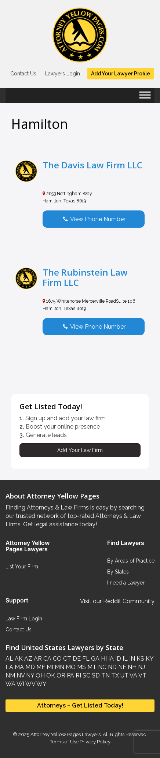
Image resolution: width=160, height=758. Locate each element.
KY (148, 658)
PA (69, 675)
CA (46, 658)
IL (124, 658)
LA (9, 667)
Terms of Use (64, 741)
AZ (27, 658)
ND (111, 667)
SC (85, 675)
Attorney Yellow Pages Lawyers (65, 734)
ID (117, 658)
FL (85, 658)
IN (131, 658)
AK (18, 658)
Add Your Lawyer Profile (120, 73)
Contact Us (23, 73)
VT (141, 675)
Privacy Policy (94, 741)
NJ (141, 667)
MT (91, 667)
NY (29, 675)
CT (66, 658)
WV (29, 683)
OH (39, 675)
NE (121, 667)
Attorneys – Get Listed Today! (80, 705)
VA (132, 675)
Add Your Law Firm (80, 450)
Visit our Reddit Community (117, 601)
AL (9, 658)
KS (139, 658)
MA (18, 667)
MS (81, 667)
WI (19, 683)
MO (70, 667)
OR (60, 675)
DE (76, 658)
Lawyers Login (62, 73)
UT (123, 675)
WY (41, 683)
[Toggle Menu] (145, 97)
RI (77, 675)
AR (37, 658)
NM (10, 675)
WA (10, 683)
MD (29, 667)
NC (101, 667)
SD (95, 675)
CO (56, 658)
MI (49, 667)
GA (94, 658)
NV (20, 675)
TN (105, 675)
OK (50, 675)
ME (40, 667)
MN (58, 667)
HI (103, 658)
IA (110, 658)
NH (131, 667)
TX (114, 675)
